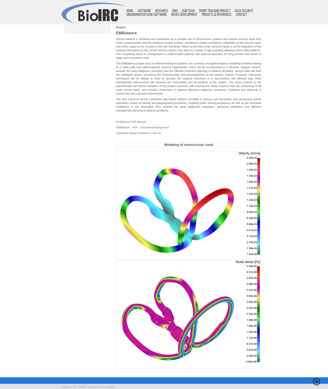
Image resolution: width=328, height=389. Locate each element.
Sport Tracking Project (215, 11)
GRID (175, 11)
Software (144, 11)
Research (161, 11)
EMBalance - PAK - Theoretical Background (142, 127)
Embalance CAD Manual (131, 121)
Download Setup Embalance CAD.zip (138, 133)
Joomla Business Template (102, 387)
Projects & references (217, 15)
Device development (184, 15)
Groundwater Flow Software (146, 15)
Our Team (188, 11)
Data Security (244, 11)
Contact (241, 15)
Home (129, 11)
